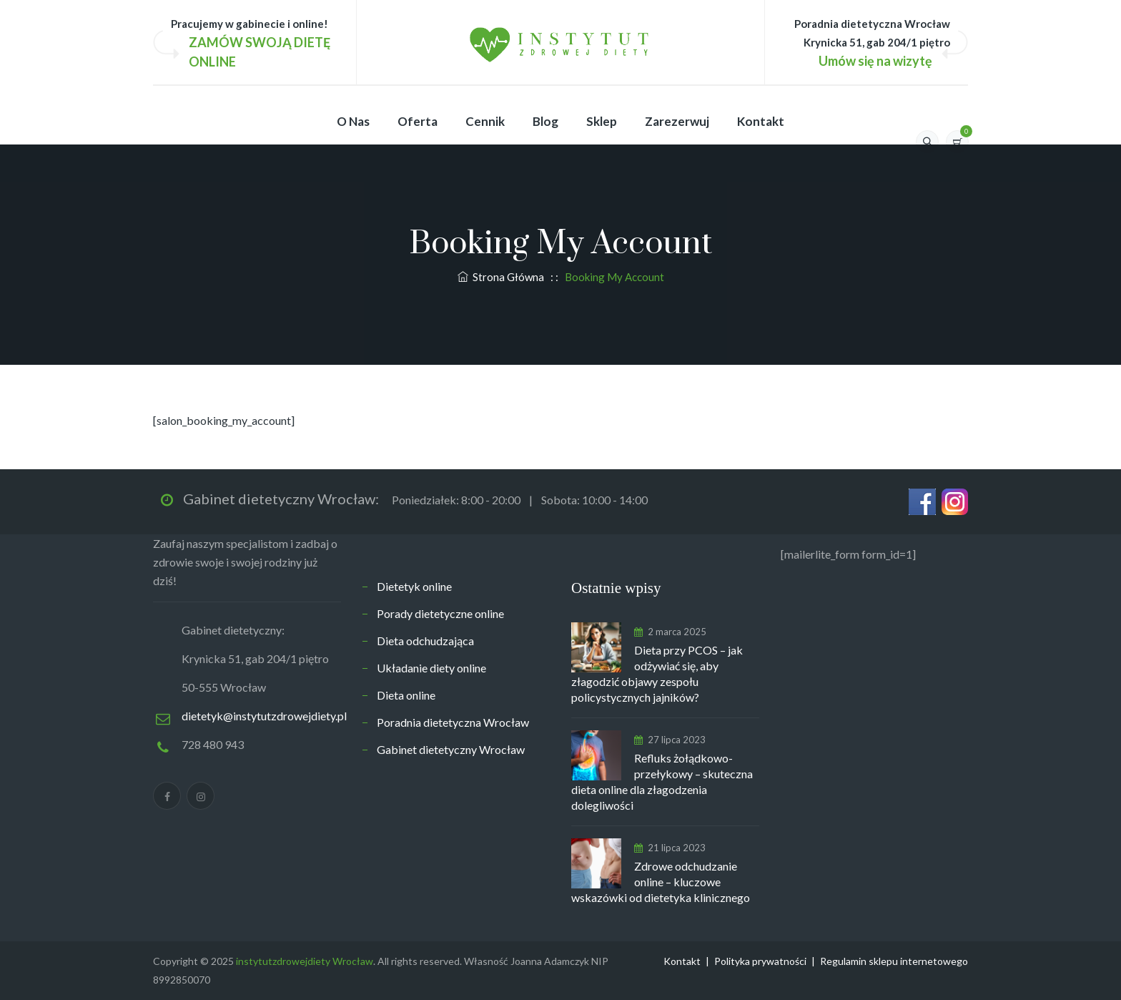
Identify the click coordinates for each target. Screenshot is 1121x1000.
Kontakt (760, 121)
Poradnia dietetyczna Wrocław (453, 722)
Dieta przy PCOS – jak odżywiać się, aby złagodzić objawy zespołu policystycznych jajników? (657, 673)
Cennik (485, 121)
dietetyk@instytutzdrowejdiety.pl (264, 715)
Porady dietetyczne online (440, 613)
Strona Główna (501, 276)
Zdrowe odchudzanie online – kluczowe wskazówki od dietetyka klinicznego (660, 881)
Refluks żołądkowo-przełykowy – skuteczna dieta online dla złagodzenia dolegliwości (662, 781)
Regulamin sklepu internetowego (894, 961)
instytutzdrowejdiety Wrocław (304, 961)
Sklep (601, 121)
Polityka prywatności (760, 961)
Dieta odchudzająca (425, 640)
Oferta (417, 121)
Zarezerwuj (677, 121)
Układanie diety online (431, 668)
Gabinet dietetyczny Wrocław (451, 749)
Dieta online (406, 695)
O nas (353, 121)
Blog (545, 121)
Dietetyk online (414, 586)
